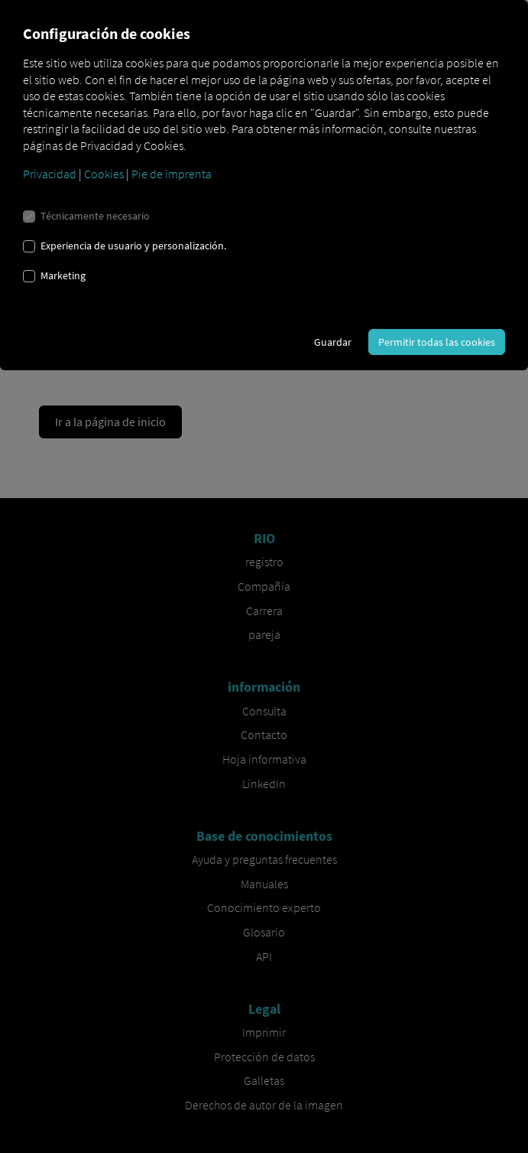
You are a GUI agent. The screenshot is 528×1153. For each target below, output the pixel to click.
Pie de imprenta (171, 173)
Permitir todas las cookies (436, 342)
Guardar (332, 342)
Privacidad (49, 173)
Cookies (104, 173)
